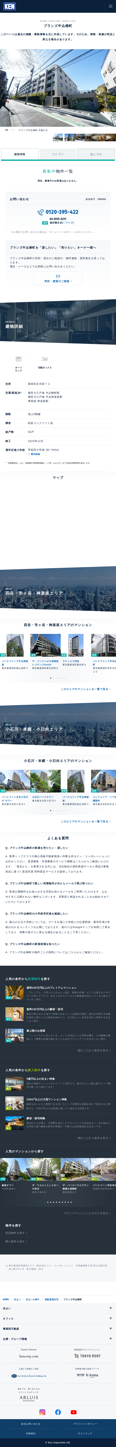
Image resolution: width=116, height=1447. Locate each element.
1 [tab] (50, 678)
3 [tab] (56, 678)
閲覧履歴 (82, 6)
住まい (17, 1299)
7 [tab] (62, 1202)
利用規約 (31, 1433)
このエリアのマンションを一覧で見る (84, 689)
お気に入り (90, 6)
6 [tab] (65, 678)
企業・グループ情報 (15, 1339)
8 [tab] (65, 1202)
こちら (72, 952)
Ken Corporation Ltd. (9, 6)
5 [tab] (62, 678)
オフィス (8, 1318)
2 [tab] (53, 678)
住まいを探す (33, 1299)
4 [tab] (59, 678)
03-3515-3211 (58, 219)
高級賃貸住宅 (52, 1299)
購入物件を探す (15, 1241)
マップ (69, 222)
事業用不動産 (11, 1328)
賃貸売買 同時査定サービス (39, 871)
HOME (6, 1299)
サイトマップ (85, 1433)
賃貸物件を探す (15, 1232)
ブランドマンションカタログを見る (86, 1213)
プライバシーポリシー (85, 1424)
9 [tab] (68, 1202)
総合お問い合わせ (31, 1424)
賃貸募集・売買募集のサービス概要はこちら (56, 861)
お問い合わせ (99, 6)
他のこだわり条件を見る (93, 1050)
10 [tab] (71, 1202)
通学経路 (35, 454)
